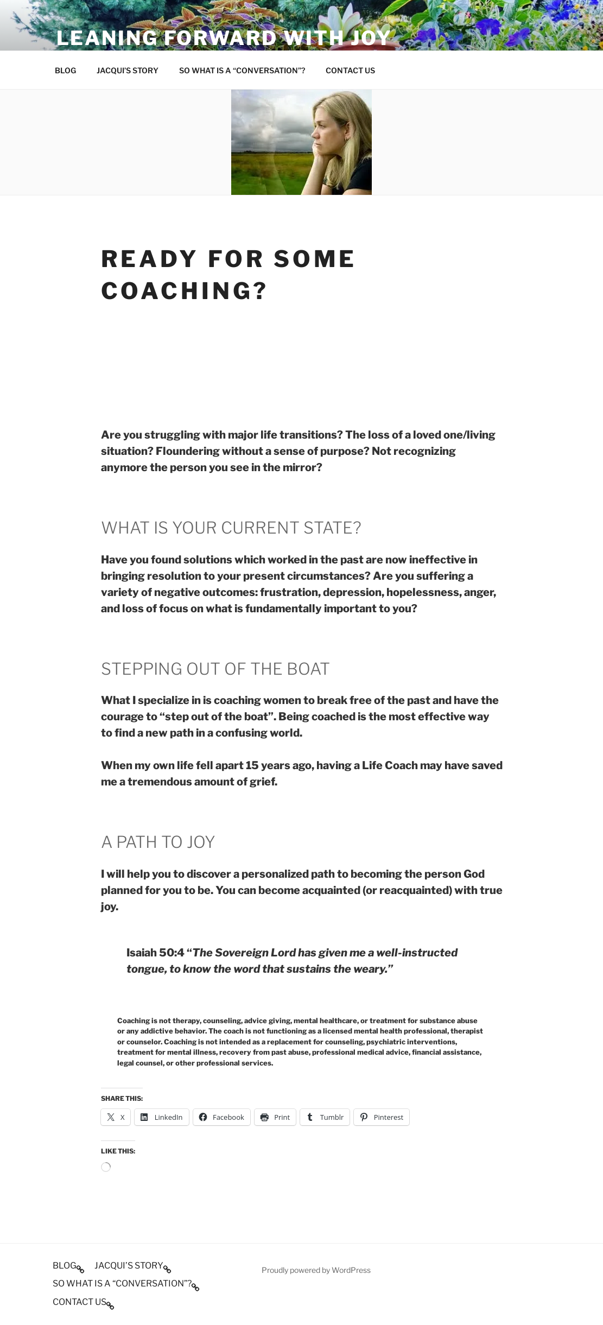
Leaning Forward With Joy (224, 38)
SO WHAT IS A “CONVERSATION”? (242, 70)
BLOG (65, 70)
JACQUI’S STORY (127, 70)
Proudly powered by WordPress (316, 1270)
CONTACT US (350, 70)
